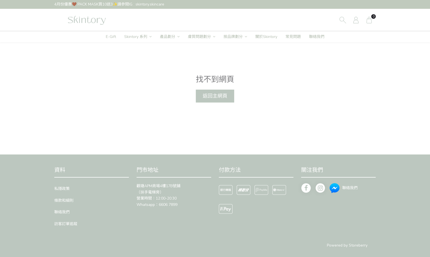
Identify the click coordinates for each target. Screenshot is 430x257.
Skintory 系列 (135, 36)
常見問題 (293, 36)
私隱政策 (62, 188)
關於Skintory (266, 36)
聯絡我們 (316, 36)
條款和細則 (63, 200)
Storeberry (358, 245)
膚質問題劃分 (199, 36)
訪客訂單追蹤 (65, 223)
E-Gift (111, 36)
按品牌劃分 (233, 36)
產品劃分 (167, 36)
